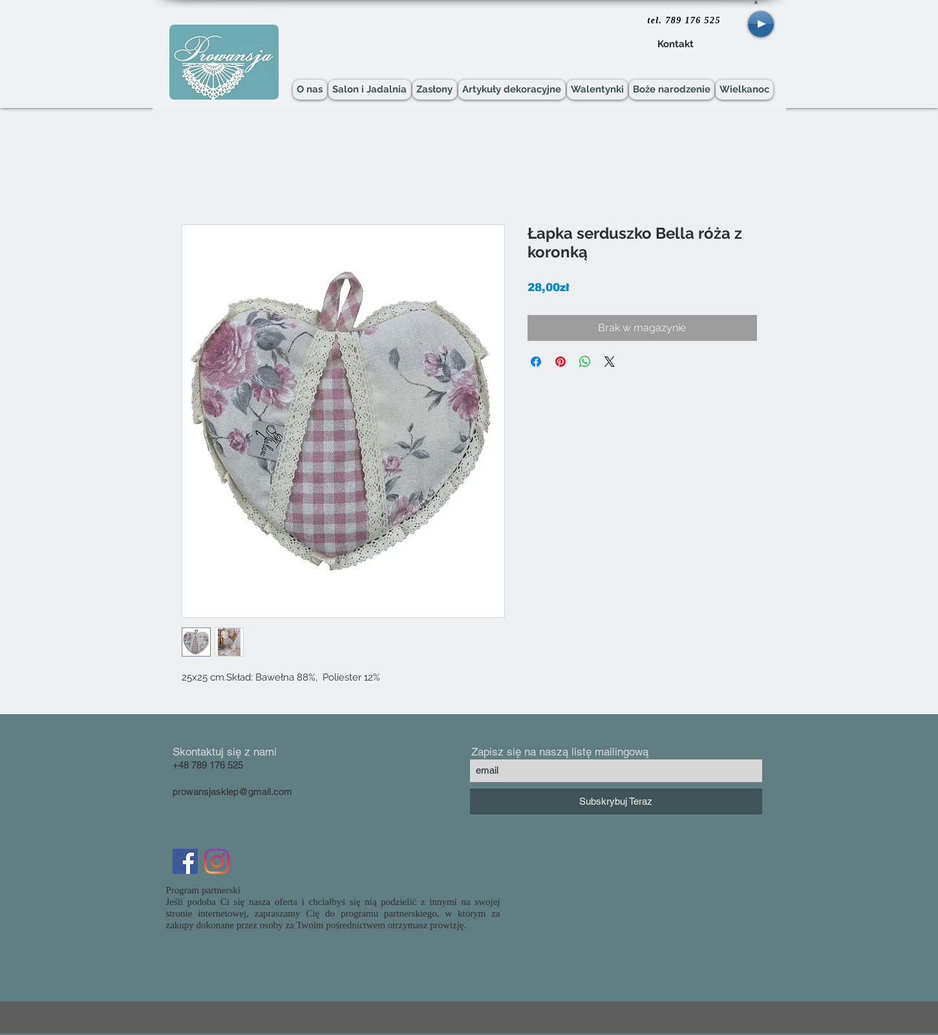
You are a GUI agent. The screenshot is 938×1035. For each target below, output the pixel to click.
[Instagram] (216, 861)
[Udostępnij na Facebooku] (536, 361)
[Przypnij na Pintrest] (560, 361)
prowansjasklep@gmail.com (232, 791)
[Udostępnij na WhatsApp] (585, 361)
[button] (756, 2)
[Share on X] (609, 361)
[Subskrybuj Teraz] (616, 801)
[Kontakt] (676, 44)
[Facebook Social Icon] (185, 861)
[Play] (761, 24)
